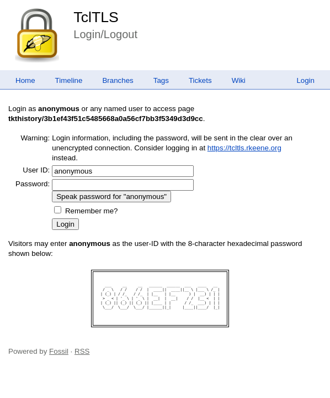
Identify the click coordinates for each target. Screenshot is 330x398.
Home (25, 80)
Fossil (58, 351)
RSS (81, 351)
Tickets (200, 80)
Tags (161, 80)
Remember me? (91, 211)
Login (305, 80)
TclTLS (95, 17)
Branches (117, 80)
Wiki (239, 80)
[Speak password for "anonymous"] (111, 196)
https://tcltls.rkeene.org (244, 148)
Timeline (69, 80)
